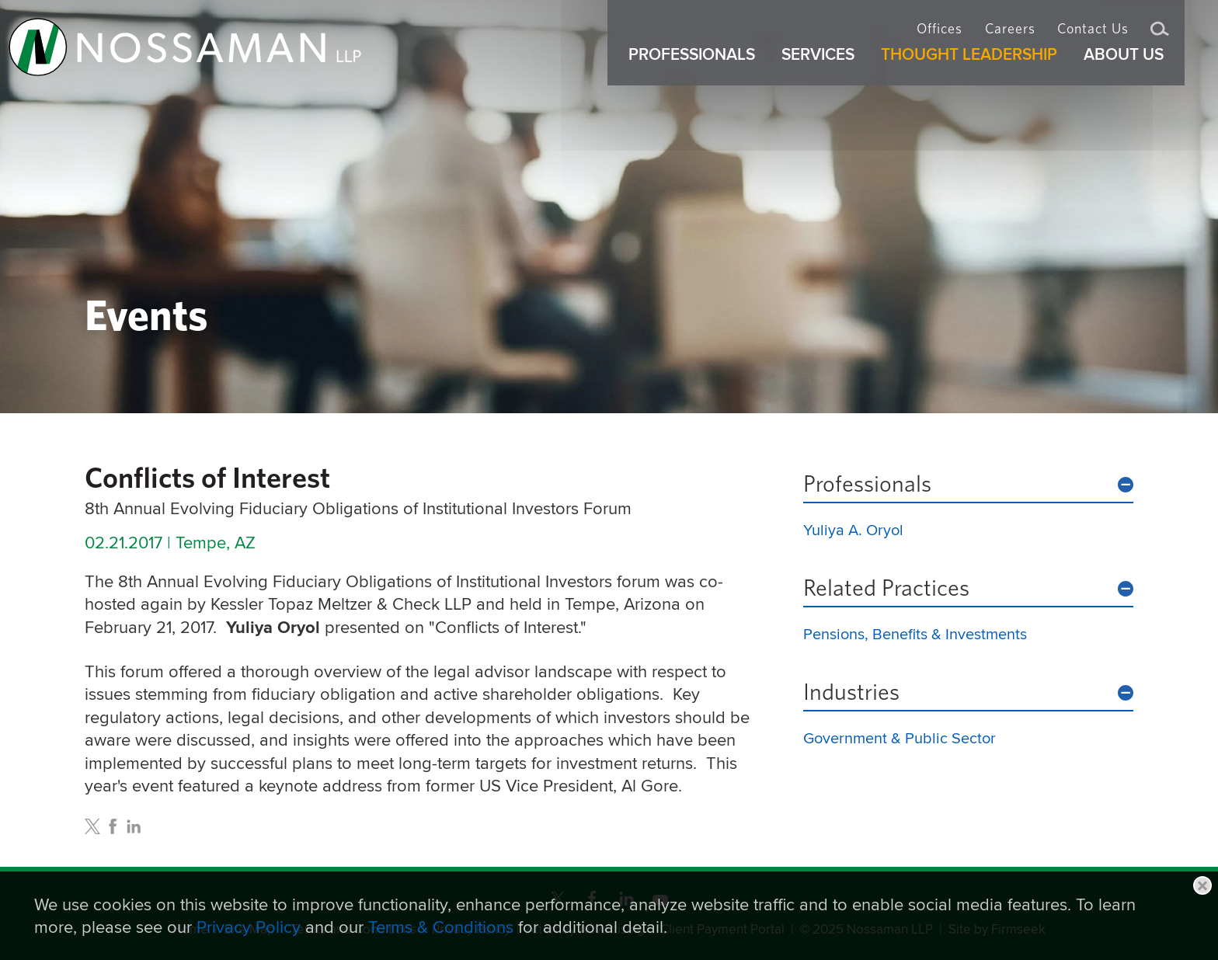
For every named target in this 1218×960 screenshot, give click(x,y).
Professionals (867, 484)
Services (825, 68)
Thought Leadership (977, 68)
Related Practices (886, 588)
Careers (1010, 36)
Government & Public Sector (899, 737)
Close (1202, 885)
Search (1159, 37)
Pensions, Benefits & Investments (915, 633)
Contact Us (1093, 36)
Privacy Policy (249, 926)
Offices (939, 36)
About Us (1131, 68)
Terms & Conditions (440, 926)
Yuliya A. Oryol (853, 529)
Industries (851, 692)
